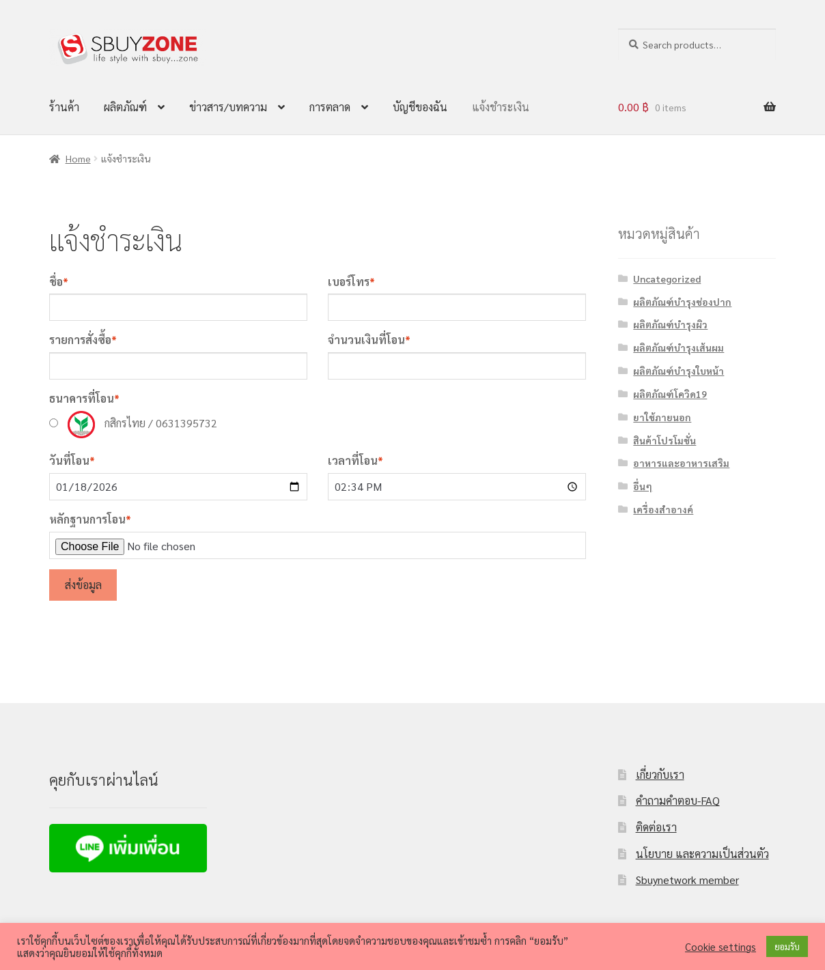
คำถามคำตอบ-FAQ (678, 800)
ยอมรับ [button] (787, 946)
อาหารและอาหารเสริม (681, 463)
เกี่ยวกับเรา (660, 774)
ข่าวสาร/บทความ (228, 107)
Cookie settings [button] (720, 947)
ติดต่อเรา (656, 827)
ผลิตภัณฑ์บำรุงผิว (670, 324)
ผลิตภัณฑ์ (125, 107)
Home (78, 158)
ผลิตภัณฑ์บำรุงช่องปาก (682, 302)
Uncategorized (667, 278)
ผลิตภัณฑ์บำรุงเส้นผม (678, 347)
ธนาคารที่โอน (84, 398)
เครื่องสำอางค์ (663, 509)
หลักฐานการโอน (90, 519)
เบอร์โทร (351, 281)
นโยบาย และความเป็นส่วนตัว (702, 853)
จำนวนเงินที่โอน (369, 339)
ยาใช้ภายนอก (662, 417)
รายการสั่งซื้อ (83, 339)
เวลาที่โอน (355, 460)
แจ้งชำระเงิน (500, 107)
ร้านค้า (64, 107)
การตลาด (329, 107)
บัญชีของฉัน (420, 107)
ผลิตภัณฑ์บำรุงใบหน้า (678, 371)
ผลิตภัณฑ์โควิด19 (670, 394)
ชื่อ (58, 281)
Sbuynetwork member (687, 879)
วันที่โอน (72, 460)
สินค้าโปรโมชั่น (664, 440)
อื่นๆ (642, 486)
